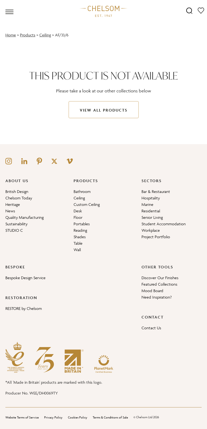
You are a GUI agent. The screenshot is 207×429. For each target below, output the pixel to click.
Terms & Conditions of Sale (110, 417)
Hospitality (151, 197)
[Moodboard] (201, 10)
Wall (77, 249)
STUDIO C (14, 230)
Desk (78, 210)
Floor (78, 217)
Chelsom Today (18, 197)
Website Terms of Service (22, 417)
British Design (16, 191)
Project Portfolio (156, 236)
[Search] (189, 10)
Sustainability (16, 223)
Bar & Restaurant (156, 191)
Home (10, 34)
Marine (147, 204)
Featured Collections (159, 284)
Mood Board (152, 290)
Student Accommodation (164, 223)
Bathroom (82, 191)
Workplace (151, 230)
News (10, 210)
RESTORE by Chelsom (23, 308)
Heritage (12, 204)
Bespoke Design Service (25, 277)
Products (27, 34)
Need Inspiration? (157, 297)
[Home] (103, 11)
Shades (80, 236)
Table (78, 243)
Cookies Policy (77, 417)
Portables (82, 223)
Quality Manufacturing (24, 217)
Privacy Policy (53, 417)
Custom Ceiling (87, 204)
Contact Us (151, 327)
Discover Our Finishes (160, 277)
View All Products (103, 110)
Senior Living (152, 217)
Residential (151, 210)
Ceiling (45, 34)
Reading (80, 230)
